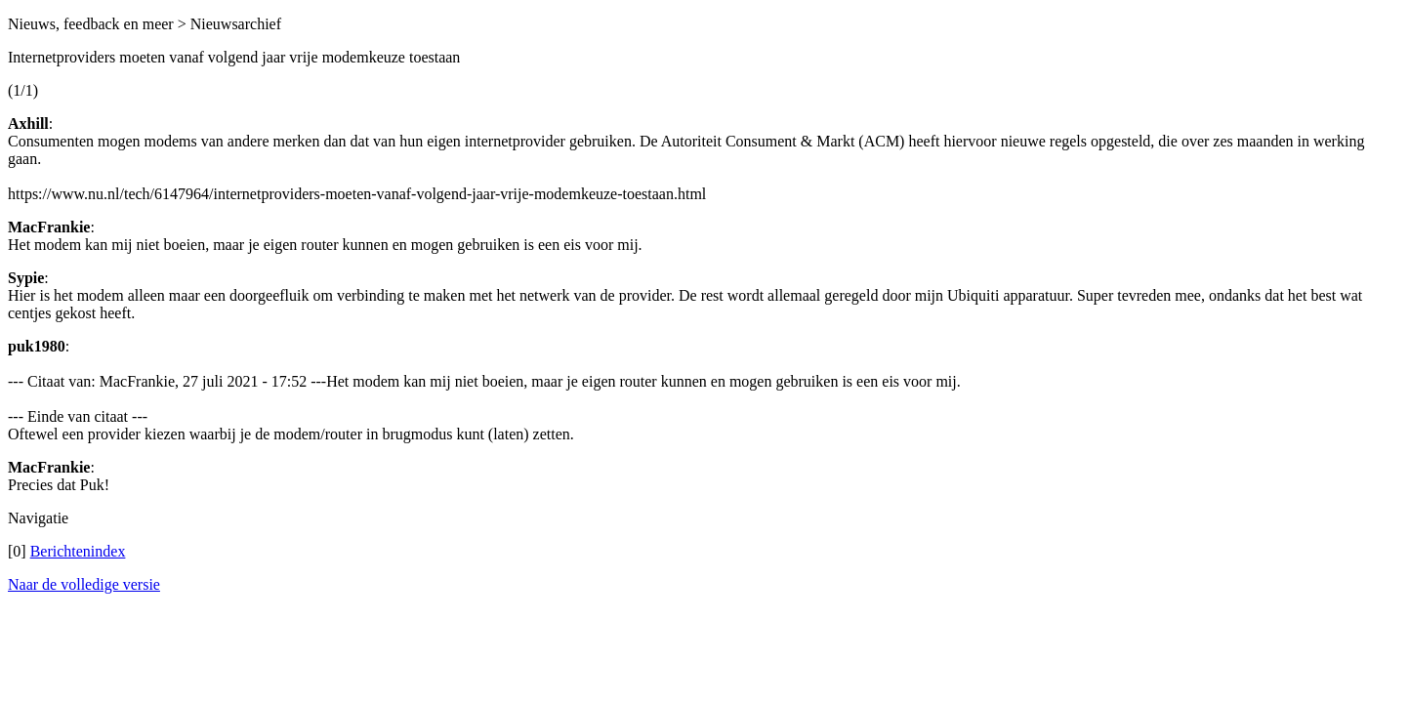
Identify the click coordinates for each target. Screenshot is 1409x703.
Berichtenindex (78, 551)
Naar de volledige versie (84, 584)
